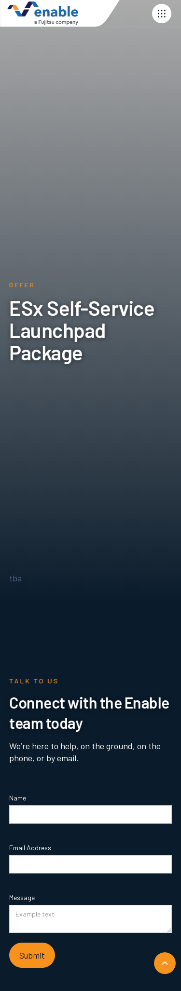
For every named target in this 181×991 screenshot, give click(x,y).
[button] (161, 13)
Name (17, 798)
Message (22, 897)
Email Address (30, 847)
